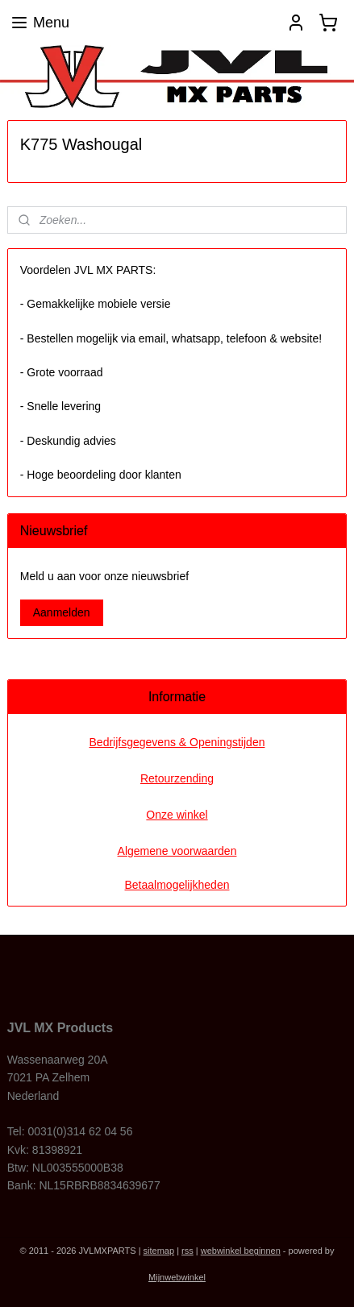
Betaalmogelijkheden (177, 884)
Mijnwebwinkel (177, 1277)
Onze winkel (176, 814)
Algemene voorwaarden (177, 850)
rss (187, 1250)
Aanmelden (61, 612)
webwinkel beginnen (241, 1250)
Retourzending (177, 778)
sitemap (159, 1250)
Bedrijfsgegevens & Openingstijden (177, 742)
